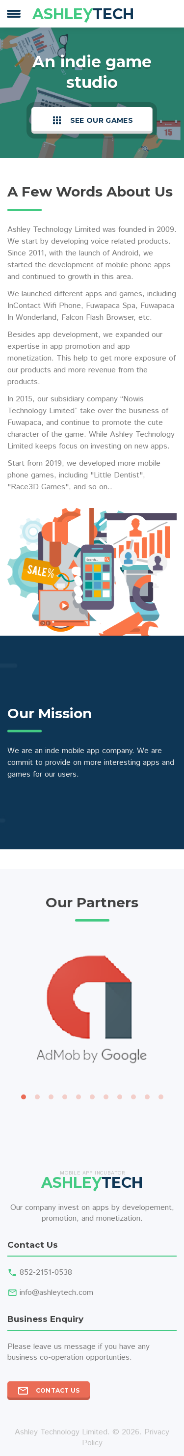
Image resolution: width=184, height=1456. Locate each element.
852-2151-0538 (46, 1272)
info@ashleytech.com (56, 1292)
